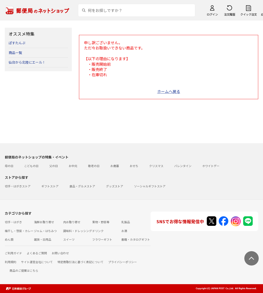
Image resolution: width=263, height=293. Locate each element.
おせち (134, 166)
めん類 (9, 239)
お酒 (124, 231)
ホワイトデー (210, 166)
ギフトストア (50, 186)
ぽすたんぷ (17, 42)
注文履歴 (229, 14)
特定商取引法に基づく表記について (80, 262)
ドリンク (98, 231)
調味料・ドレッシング (77, 231)
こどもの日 (31, 166)
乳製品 (125, 222)
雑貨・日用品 (42, 239)
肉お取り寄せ (71, 222)
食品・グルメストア (82, 186)
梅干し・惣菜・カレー (19, 231)
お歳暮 (114, 166)
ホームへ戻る (168, 91)
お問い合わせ (60, 253)
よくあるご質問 (37, 253)
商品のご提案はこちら (24, 270)
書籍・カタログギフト (135, 239)
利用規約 (10, 262)
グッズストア (114, 186)
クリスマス (156, 166)
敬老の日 (94, 166)
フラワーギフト (102, 239)
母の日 (9, 166)
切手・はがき (13, 222)
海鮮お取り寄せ (44, 222)
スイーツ (69, 239)
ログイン (212, 14)
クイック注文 (248, 14)
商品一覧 (15, 52)
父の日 (53, 166)
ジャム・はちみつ (45, 231)
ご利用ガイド (13, 253)
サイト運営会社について (37, 262)
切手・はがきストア (18, 186)
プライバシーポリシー (122, 262)
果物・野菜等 (100, 222)
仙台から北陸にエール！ (27, 62)
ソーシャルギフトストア (150, 186)
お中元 (73, 166)
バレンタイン (182, 166)
